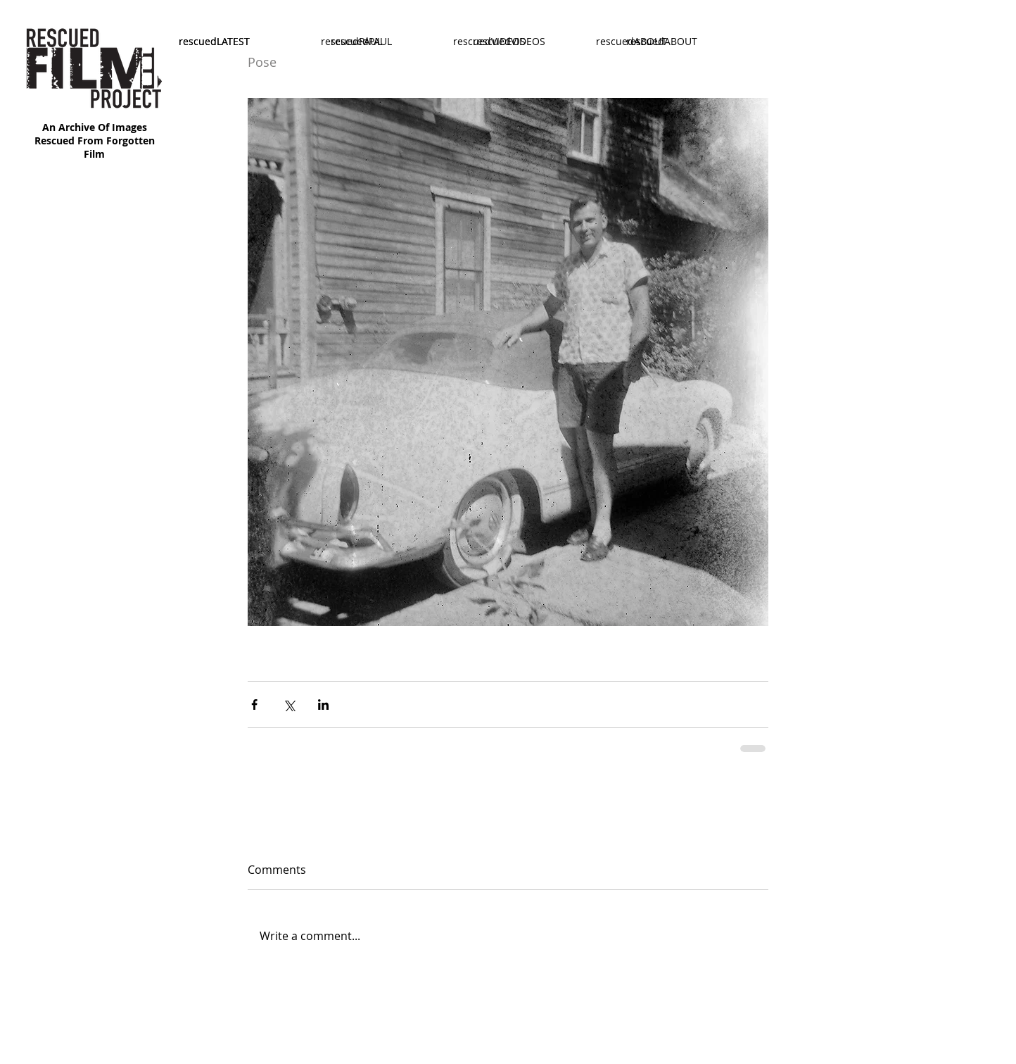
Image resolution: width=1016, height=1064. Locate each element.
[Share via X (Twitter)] (289, 704)
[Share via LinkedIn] (323, 704)
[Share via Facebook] (254, 704)
